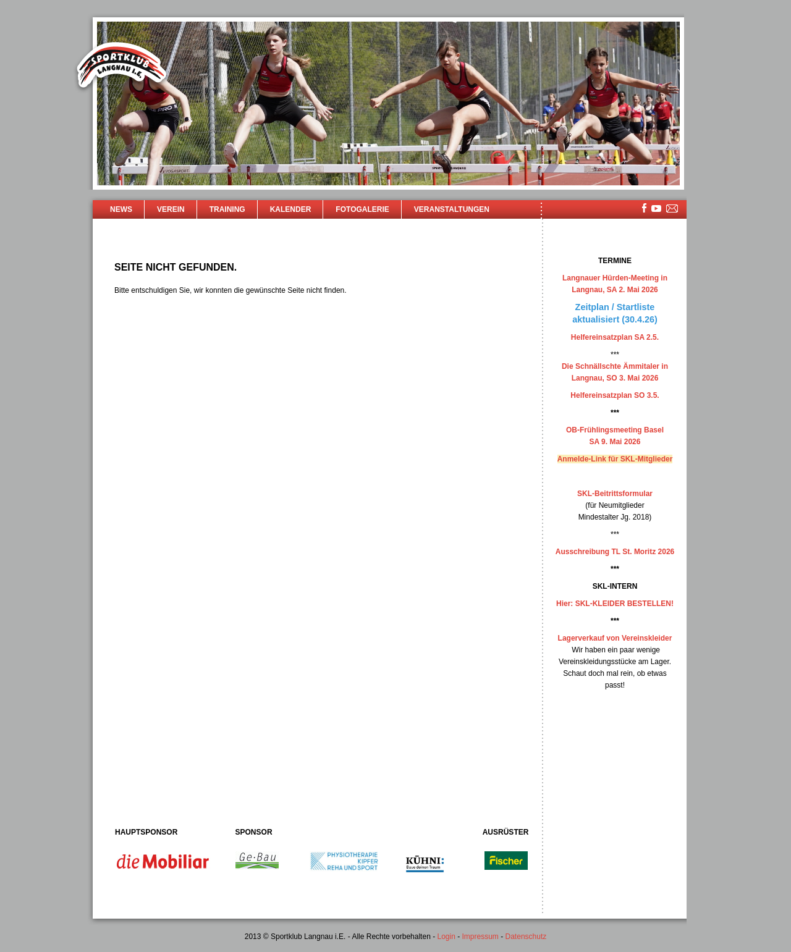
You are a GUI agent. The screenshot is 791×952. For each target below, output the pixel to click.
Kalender (290, 209)
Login (446, 936)
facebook (644, 208)
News (121, 209)
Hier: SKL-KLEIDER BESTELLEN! (615, 603)
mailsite (672, 209)
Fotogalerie (362, 209)
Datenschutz (526, 936)
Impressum (480, 936)
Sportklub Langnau (122, 67)
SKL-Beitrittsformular (615, 493)
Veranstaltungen (451, 209)
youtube (656, 208)
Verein (171, 209)
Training (227, 209)
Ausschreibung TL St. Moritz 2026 (615, 551)
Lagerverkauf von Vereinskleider (615, 638)
